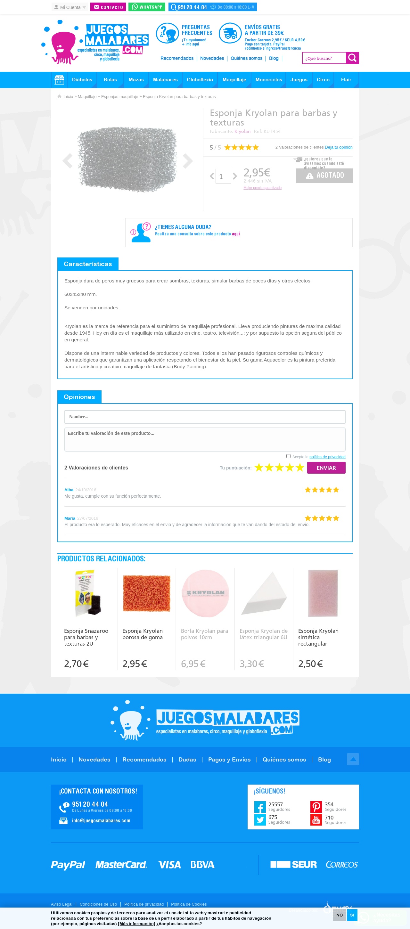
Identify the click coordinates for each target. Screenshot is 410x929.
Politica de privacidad (144, 904)
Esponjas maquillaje (119, 96)
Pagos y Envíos (229, 759)
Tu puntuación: (236, 468)
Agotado (330, 176)
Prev (67, 161)
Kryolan (242, 131)
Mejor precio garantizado (262, 188)
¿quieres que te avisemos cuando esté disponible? (324, 162)
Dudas (187, 759)
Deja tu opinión (339, 147)
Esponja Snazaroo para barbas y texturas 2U (86, 637)
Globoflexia (200, 79)
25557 (279, 806)
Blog (274, 58)
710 (335, 820)
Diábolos (82, 79)
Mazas (136, 79)
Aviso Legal (61, 904)
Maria (69, 518)
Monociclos (269, 79)
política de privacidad (327, 457)
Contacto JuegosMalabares (97, 807)
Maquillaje (234, 79)
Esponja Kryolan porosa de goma (142, 634)
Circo (323, 79)
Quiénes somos (246, 58)
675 (279, 819)
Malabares (165, 79)
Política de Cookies (189, 904)
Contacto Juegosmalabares (212, 7)
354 (335, 806)
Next (188, 161)
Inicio (68, 96)
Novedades (212, 58)
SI (352, 915)
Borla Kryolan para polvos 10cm (204, 634)
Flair (346, 79)
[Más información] (136, 923)
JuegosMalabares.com (95, 42)
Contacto (112, 7)
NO (339, 915)
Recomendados (176, 58)
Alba (68, 489)
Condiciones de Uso (98, 904)
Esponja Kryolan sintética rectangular (318, 637)
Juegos (299, 79)
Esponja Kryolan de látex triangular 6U (264, 634)
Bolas (110, 79)
